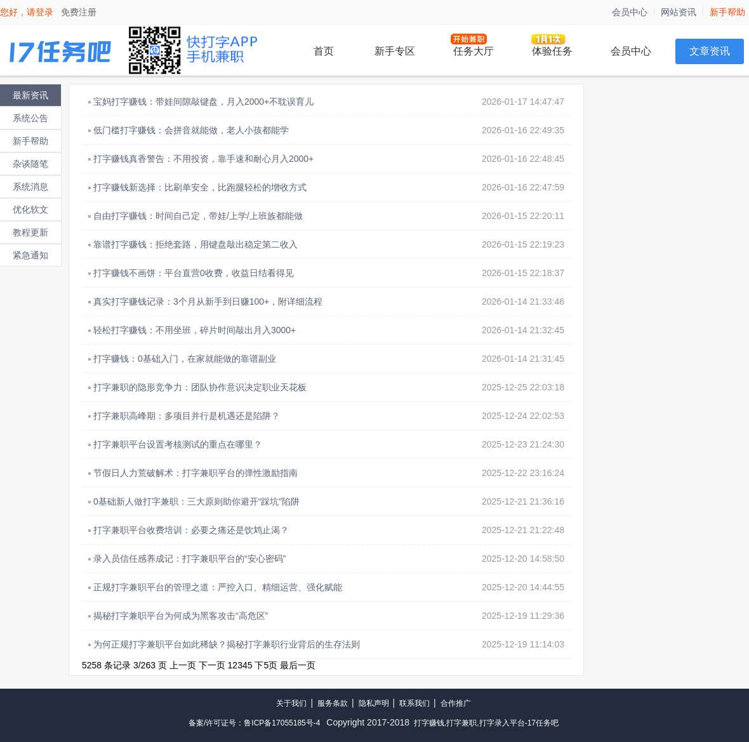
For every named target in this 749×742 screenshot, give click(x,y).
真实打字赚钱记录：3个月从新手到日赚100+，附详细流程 (207, 301)
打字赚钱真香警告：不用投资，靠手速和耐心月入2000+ (203, 159)
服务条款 (332, 703)
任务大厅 (473, 51)
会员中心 (629, 12)
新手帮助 (727, 12)
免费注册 (78, 12)
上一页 (182, 665)
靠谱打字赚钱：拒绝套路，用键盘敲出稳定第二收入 (195, 244)
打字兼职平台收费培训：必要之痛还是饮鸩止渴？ (191, 530)
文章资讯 (709, 51)
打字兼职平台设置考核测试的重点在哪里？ (177, 444)
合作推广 (456, 703)
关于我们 (291, 703)
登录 (44, 12)
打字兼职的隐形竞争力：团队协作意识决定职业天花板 (200, 387)
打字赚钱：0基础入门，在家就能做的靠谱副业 (184, 359)
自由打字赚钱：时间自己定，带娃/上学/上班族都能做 (198, 216)
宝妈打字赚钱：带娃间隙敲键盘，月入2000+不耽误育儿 (203, 101)
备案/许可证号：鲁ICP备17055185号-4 (254, 723)
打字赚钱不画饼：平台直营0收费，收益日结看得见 (193, 273)
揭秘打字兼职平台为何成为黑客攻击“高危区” (180, 616)
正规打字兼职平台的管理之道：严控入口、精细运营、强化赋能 (217, 587)
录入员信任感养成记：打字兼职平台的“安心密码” (189, 558)
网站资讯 (678, 12)
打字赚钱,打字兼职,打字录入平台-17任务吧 (486, 723)
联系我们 (414, 703)
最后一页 (297, 665)
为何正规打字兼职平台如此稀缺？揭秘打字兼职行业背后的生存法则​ (226, 644)
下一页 (212, 665)
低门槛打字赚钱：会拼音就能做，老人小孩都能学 (191, 130)
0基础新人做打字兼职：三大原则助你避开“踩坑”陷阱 (196, 501)
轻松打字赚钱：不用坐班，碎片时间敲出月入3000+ (194, 330)
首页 (324, 51)
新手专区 (394, 51)
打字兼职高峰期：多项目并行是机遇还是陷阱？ (186, 416)
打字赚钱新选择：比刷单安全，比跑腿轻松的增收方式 (200, 187)
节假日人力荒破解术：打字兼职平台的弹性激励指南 (195, 473)
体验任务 (552, 51)
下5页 (266, 665)
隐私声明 (374, 703)
